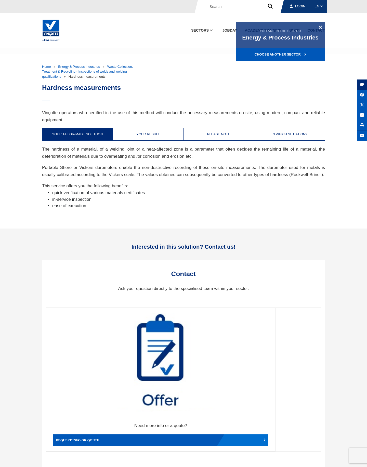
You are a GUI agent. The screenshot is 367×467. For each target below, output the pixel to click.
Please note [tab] (218, 134)
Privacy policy (312, 458)
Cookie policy (289, 458)
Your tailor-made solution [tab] (77, 134)
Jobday (229, 30)
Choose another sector (280, 54)
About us (233, 435)
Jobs (290, 435)
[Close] (320, 27)
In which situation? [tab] (289, 134)
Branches (263, 435)
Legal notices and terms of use (253, 458)
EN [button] (319, 6)
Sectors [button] (202, 30)
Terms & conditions (214, 458)
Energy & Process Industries (79, 67)
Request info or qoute (80, 366)
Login (297, 6)
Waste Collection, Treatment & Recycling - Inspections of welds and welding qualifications (87, 71)
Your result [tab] (148, 134)
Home (46, 67)
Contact (316, 435)
